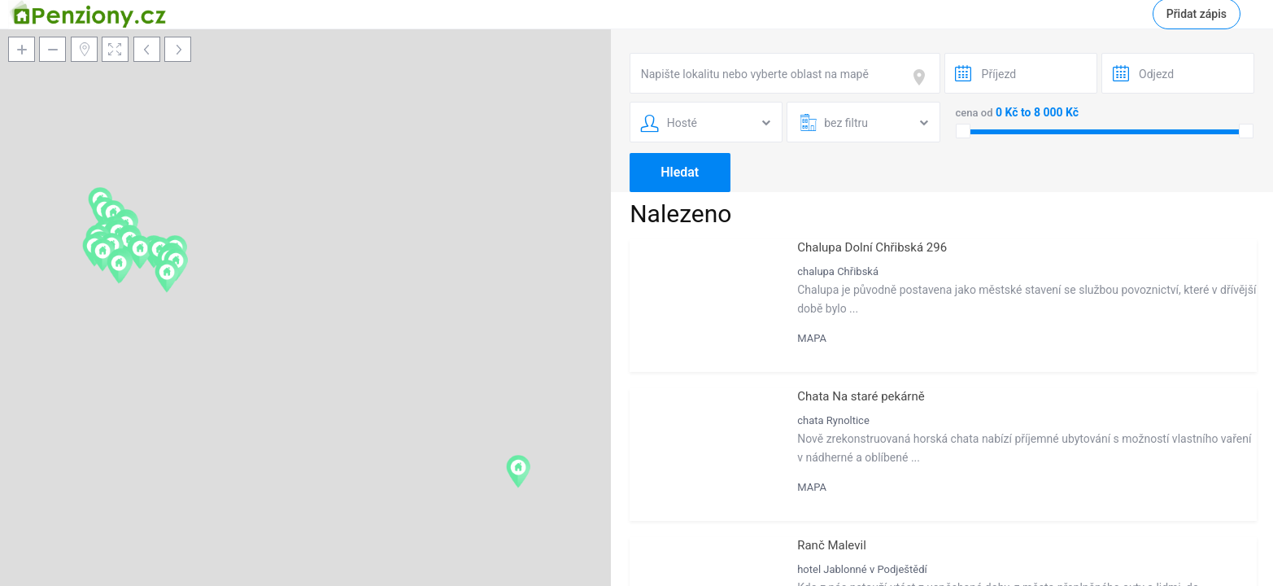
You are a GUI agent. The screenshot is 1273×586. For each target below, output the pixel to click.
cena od (974, 113)
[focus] (922, 77)
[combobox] (785, 73)
